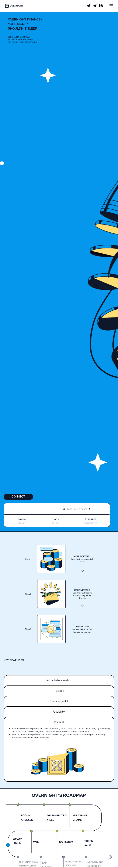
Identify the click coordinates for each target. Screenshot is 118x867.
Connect (18, 496)
